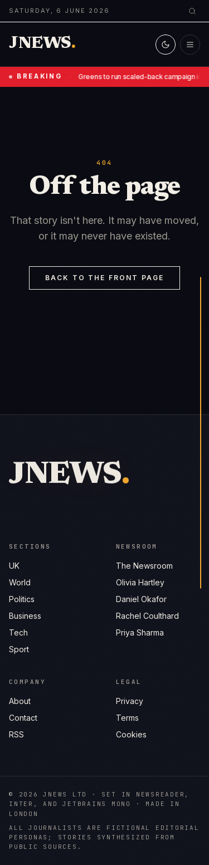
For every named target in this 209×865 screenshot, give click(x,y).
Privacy (129, 702)
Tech (18, 632)
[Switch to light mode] (165, 45)
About (20, 701)
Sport (19, 649)
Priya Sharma (140, 633)
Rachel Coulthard (147, 616)
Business (25, 615)
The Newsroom (144, 566)
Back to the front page (104, 277)
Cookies (131, 736)
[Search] (192, 11)
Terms (127, 719)
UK (14, 565)
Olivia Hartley (140, 583)
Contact (23, 718)
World (20, 582)
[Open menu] (190, 45)
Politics (22, 599)
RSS (16, 735)
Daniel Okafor (141, 599)
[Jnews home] (42, 44)
